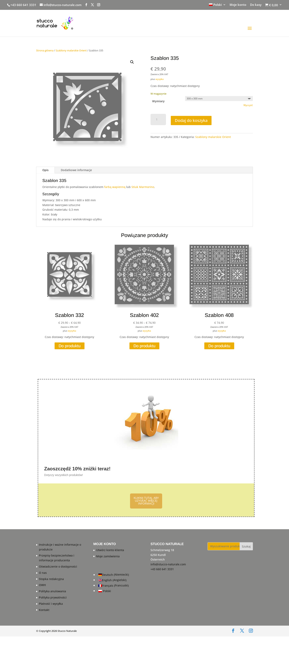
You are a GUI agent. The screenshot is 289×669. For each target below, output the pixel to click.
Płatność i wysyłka (51, 603)
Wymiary (158, 101)
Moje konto (238, 5)
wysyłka (160, 79)
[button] (132, 62)
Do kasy (256, 5)
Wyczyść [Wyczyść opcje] (248, 105)
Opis (45, 170)
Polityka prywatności (53, 597)
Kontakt (44, 610)
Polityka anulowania (52, 591)
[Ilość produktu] (158, 119)
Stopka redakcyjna (51, 579)
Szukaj (246, 546)
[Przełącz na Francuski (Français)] (113, 585)
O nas (43, 572)
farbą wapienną (114, 187)
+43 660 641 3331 (23, 5)
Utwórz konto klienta (110, 550)
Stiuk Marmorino (142, 187)
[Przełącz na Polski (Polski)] (113, 590)
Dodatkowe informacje (76, 170)
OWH (42, 585)
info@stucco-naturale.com (168, 564)
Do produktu (69, 346)
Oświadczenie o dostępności (58, 566)
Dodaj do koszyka (191, 120)
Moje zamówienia (108, 556)
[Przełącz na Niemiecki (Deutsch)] (113, 574)
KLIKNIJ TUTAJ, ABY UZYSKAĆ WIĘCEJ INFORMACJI (146, 500)
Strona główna (44, 50)
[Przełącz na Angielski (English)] (113, 580)
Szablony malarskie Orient (71, 50)
